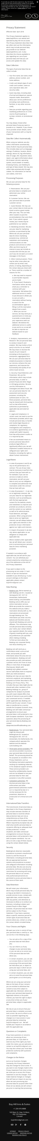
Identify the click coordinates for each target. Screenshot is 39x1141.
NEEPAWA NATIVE (26, 1133)
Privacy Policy (23, 1131)
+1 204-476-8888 (19, 1109)
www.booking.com (16, 600)
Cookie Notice (21, 8)
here (20, 174)
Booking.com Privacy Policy (15, 683)
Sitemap (13, 1131)
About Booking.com (19, 644)
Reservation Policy (19, 1135)
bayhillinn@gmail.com (14, 582)
